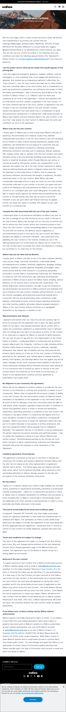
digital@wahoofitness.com (49, 566)
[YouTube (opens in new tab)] (38, 676)
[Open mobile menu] (63, 7)
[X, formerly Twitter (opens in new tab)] (31, 676)
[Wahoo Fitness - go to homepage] (33, 673)
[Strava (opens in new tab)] (35, 676)
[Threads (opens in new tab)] (24, 676)
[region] (33, 698)
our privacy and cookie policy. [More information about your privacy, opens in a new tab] (32, 693)
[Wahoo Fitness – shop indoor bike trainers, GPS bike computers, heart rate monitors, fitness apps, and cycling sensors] (7, 6)
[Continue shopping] (16, 6)
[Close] (63, 686)
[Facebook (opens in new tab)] (42, 676)
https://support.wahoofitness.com (34, 59)
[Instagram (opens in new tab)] (28, 676)
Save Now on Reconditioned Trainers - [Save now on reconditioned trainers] (33, 2)
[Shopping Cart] (59, 7)
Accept (33, 699)
